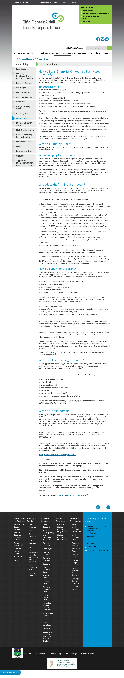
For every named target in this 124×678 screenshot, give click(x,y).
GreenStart (20, 102)
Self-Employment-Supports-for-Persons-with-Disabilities (34, 556)
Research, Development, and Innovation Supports (24, 76)
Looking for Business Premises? (76, 581)
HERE (85, 19)
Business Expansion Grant (24, 124)
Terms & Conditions (33, 574)
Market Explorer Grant (25, 130)
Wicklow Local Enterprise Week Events (76, 528)
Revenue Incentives (24, 151)
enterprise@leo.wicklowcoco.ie (96, 13)
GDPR (16, 560)
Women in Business (75, 544)
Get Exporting (32, 535)
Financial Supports (63, 53)
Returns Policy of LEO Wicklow (33, 567)
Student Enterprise (80, 53)
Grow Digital (21, 88)
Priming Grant (43, 59)
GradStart (20, 156)
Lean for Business (23, 92)
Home (16, 3)
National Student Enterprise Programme (62, 528)
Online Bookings (32, 526)
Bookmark (103, 507)
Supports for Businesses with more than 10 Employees (25, 162)
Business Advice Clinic (19, 544)
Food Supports (22, 69)
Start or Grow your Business (25, 53)
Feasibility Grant (22, 114)
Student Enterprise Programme (62, 537)
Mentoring (33, 547)
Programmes (34, 540)
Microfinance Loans (24, 142)
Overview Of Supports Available (19, 527)
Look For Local (75, 556)
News (65, 3)
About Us (25, 3)
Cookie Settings (9, 672)
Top (108, 507)
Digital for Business (24, 83)
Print (93, 507)
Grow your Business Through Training (18, 536)
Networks (32, 543)
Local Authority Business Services (75, 571)
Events (31, 530)
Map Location (88, 11)
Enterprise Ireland (75, 588)
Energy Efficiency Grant (23, 107)
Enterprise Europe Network (75, 562)
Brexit (18, 146)
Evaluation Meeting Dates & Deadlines (24, 136)
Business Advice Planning (17, 551)
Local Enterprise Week (75, 537)
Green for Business (24, 97)
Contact (74, 3)
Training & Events (46, 53)
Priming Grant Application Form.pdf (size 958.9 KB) (58, 455)
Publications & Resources (49, 3)
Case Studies (19, 557)
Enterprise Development (100, 53)
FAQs (35, 3)
